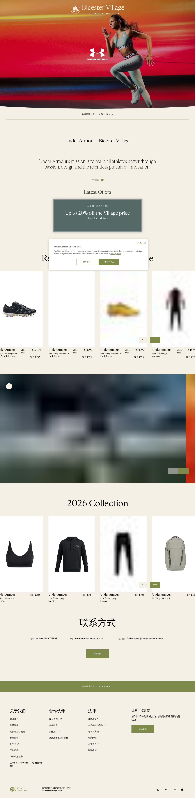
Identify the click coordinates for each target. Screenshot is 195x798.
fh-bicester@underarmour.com (145, 639)
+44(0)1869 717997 (46, 639)
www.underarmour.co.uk (89, 639)
